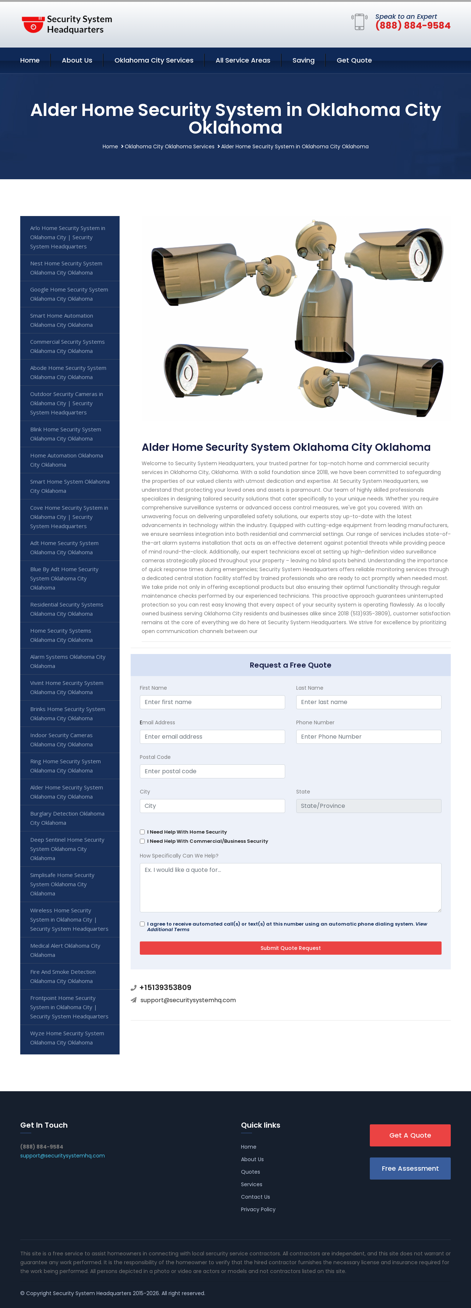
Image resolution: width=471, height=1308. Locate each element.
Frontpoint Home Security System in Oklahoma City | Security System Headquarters (69, 1007)
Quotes (250, 1172)
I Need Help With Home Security (187, 832)
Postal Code (155, 757)
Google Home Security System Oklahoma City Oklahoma (69, 294)
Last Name (309, 688)
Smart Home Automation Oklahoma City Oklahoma (61, 320)
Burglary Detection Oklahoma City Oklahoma (67, 818)
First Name (153, 688)
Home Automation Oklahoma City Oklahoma (66, 460)
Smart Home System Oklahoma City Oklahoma (70, 486)
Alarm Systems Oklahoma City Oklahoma (68, 661)
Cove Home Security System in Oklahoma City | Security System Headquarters (69, 517)
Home (30, 60)
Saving (304, 60)
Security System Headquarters (92, 1293)
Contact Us (255, 1197)
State (303, 791)
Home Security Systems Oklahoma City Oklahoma (61, 635)
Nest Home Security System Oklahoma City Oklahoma (66, 267)
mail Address (157, 722)
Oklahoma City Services (154, 60)
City (145, 791)
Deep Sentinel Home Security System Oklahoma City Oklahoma (67, 849)
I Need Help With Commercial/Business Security (207, 841)
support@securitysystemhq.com (188, 1000)
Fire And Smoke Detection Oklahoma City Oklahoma (63, 976)
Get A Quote (410, 1135)
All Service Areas (243, 60)
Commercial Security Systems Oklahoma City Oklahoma (67, 346)
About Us (77, 60)
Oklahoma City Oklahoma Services (170, 146)
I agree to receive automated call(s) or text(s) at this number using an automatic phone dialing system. (287, 926)
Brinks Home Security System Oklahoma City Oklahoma (67, 713)
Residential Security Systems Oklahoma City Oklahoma (66, 609)
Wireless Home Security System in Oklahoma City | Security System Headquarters (69, 919)
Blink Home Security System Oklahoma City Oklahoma (65, 433)
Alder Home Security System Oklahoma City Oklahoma (66, 792)
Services (251, 1184)
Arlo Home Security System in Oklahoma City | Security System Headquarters (67, 237)
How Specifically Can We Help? (179, 855)
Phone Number (315, 722)
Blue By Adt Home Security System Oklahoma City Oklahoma (64, 578)
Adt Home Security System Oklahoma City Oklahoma (64, 547)
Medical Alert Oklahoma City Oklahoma (65, 950)
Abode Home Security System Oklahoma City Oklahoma (68, 372)
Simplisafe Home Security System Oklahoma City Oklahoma (62, 884)
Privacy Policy (258, 1209)
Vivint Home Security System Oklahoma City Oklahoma (66, 687)
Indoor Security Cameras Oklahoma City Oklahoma (61, 739)
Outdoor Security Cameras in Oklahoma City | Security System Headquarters (66, 403)
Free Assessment (410, 1168)
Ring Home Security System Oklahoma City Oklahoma (65, 765)
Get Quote (354, 60)
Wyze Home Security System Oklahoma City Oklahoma (67, 1037)
